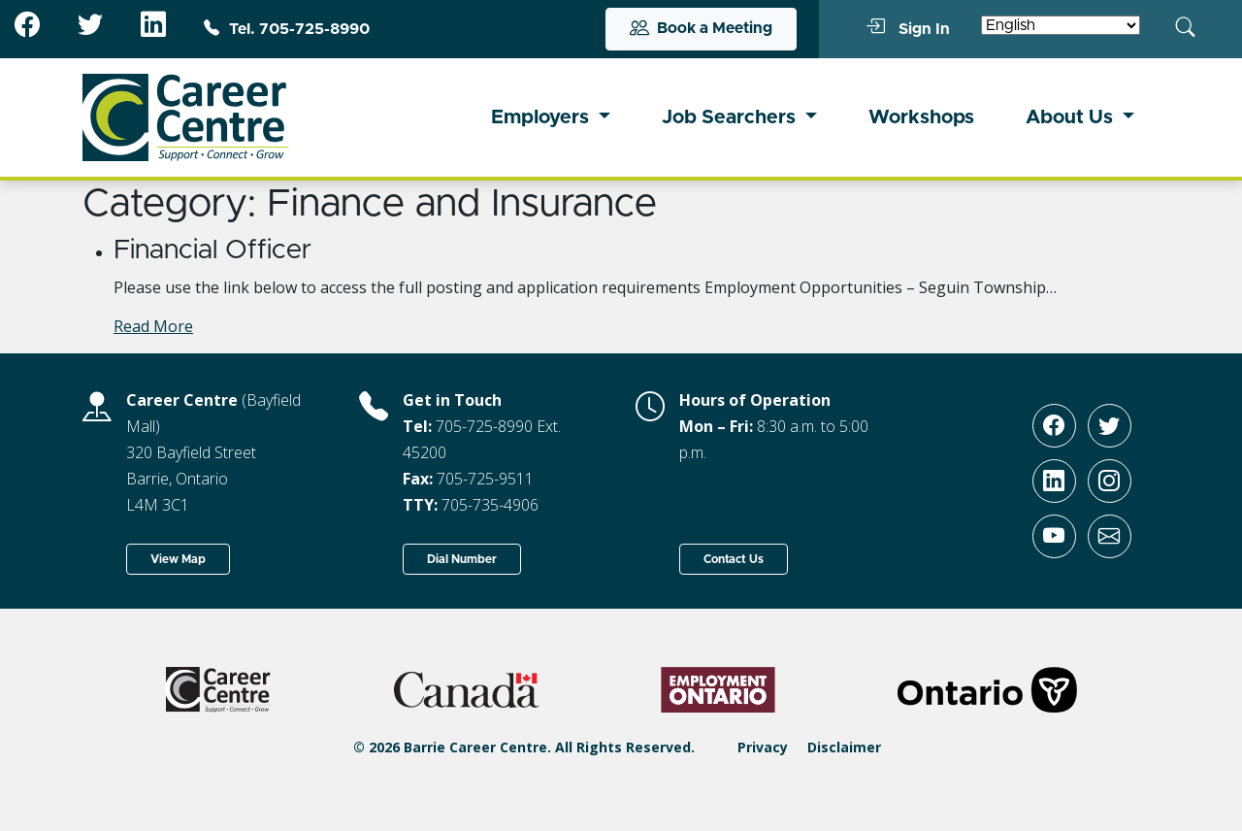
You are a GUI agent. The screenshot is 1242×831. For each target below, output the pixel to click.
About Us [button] (1072, 117)
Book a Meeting (701, 29)
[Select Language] (1060, 25)
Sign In (908, 28)
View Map (178, 559)
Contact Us (733, 559)
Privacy (762, 747)
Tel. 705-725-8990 (287, 29)
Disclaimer (844, 747)
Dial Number (462, 559)
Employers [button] (542, 117)
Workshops (921, 117)
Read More (153, 326)
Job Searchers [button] (731, 117)
